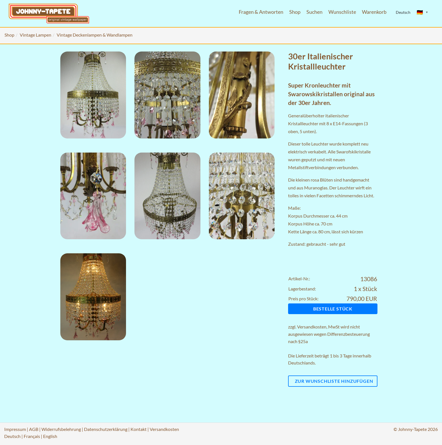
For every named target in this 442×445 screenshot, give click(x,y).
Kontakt (139, 429)
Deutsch (12, 436)
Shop (294, 12)
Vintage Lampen (35, 34)
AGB (33, 429)
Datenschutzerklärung (105, 429)
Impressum (15, 429)
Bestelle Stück (332, 308)
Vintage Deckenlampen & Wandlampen (94, 34)
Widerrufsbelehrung (61, 429)
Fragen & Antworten (261, 12)
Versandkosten (311, 326)
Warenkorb (374, 12)
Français (32, 436)
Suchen (314, 12)
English (50, 436)
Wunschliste (342, 12)
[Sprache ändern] (422, 12)
